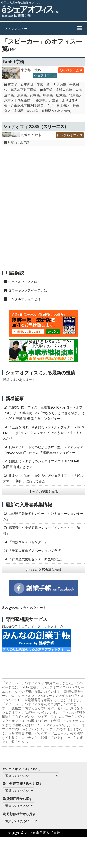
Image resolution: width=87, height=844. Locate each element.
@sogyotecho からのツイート (24, 607)
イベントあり (73, 70)
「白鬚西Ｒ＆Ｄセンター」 (28, 542)
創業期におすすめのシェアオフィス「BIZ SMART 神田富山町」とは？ (42, 464)
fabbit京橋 (13, 61)
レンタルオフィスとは (24, 299)
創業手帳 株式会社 (46, 832)
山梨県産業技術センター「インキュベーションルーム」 (43, 516)
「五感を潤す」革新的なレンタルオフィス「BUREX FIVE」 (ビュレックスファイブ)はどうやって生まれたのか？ (43, 433)
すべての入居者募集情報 (43, 569)
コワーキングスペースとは (27, 290)
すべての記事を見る (43, 491)
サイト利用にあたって (71, 840)
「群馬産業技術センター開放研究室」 (36, 559)
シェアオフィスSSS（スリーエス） (35, 126)
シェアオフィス (45, 75)
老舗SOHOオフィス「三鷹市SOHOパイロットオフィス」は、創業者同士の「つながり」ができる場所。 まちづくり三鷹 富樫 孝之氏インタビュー (44, 413)
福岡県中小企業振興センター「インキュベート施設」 (41, 530)
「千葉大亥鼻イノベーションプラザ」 (36, 550)
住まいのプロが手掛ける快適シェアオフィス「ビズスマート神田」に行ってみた (43, 478)
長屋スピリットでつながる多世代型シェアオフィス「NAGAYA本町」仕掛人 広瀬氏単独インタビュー (43, 450)
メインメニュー (16, 28)
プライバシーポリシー (32, 840)
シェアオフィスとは (22, 281)
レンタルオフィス (70, 135)
